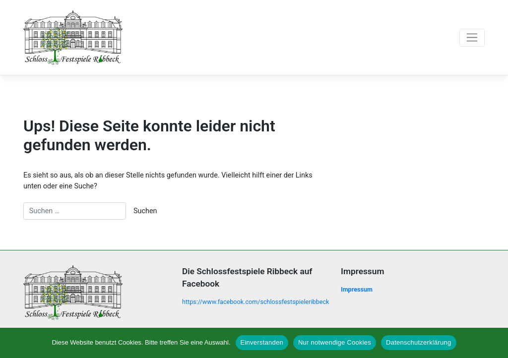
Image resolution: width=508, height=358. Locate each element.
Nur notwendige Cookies (334, 342)
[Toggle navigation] (472, 38)
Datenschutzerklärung (418, 342)
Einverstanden (262, 342)
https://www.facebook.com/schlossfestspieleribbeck (255, 301)
